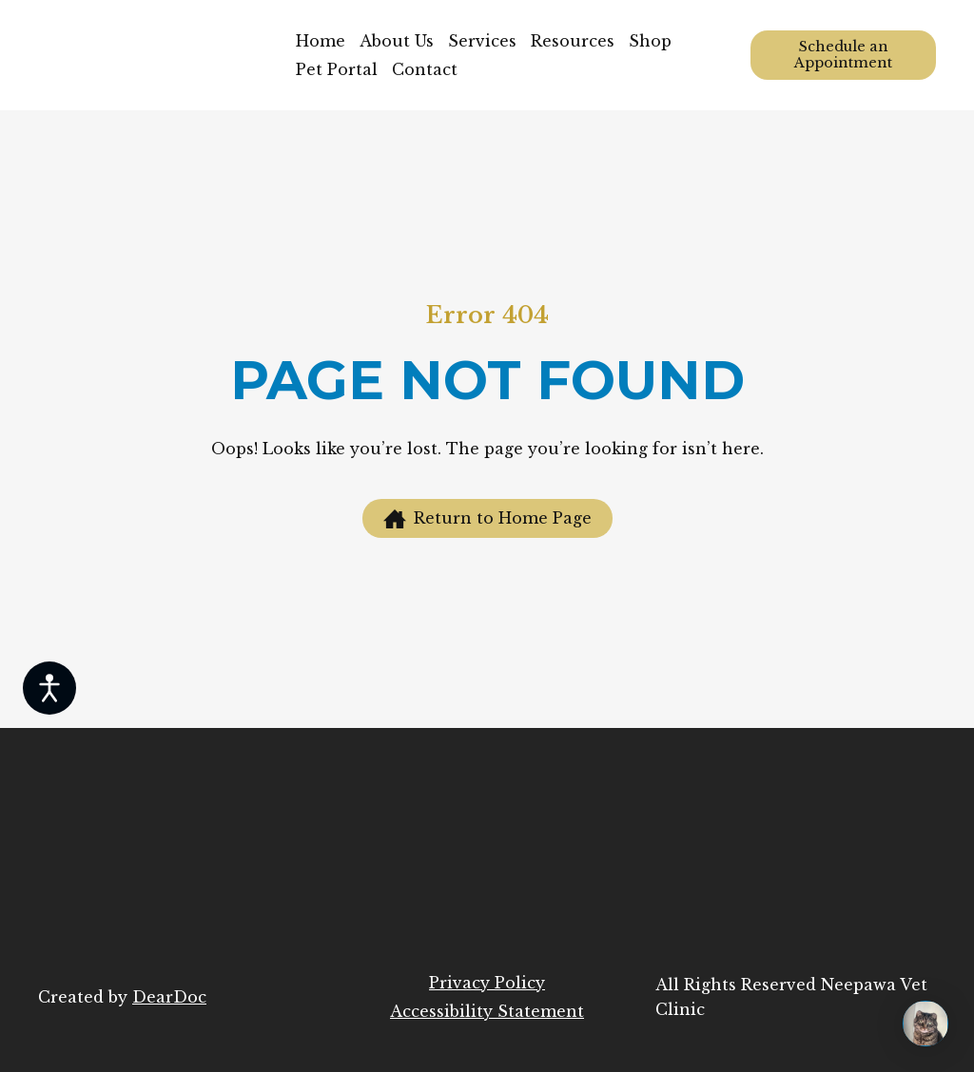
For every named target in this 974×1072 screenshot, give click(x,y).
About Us (397, 40)
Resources (572, 40)
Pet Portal (337, 69)
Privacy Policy (487, 982)
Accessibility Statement (487, 1011)
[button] (843, 55)
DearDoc (169, 996)
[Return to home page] (152, 55)
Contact (425, 69)
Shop (650, 40)
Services (482, 40)
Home (320, 40)
